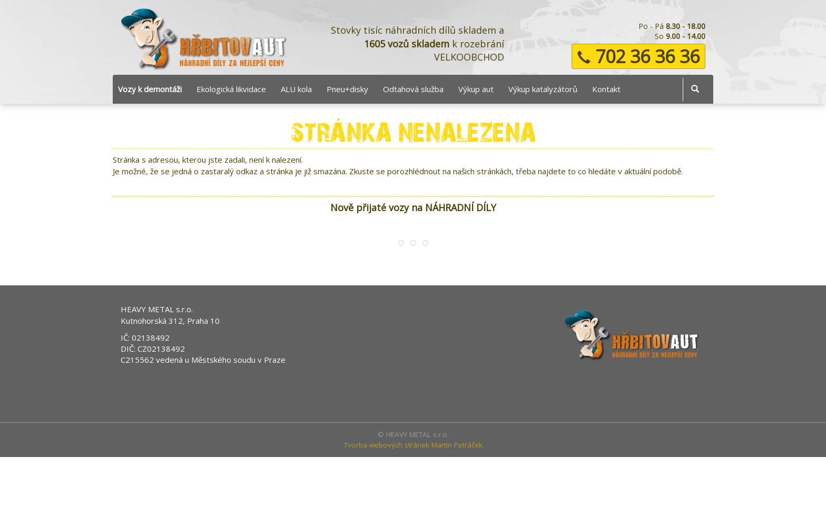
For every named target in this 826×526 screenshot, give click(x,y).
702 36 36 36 (638, 56)
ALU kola (296, 89)
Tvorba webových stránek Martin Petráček (413, 513)
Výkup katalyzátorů (542, 89)
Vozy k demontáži (150, 89)
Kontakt (606, 89)
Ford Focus (163, 281)
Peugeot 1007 (389, 281)
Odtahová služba (413, 89)
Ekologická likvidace (231, 89)
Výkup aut (476, 89)
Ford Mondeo (276, 281)
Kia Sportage (616, 281)
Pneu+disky (347, 89)
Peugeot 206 (503, 281)
